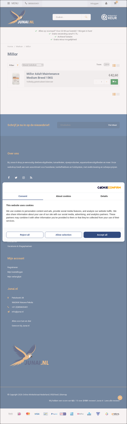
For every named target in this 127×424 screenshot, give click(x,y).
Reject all (25, 235)
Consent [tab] (23, 196)
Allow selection (63, 235)
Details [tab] (104, 196)
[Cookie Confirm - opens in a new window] (109, 187)
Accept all (102, 235)
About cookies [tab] (63, 196)
